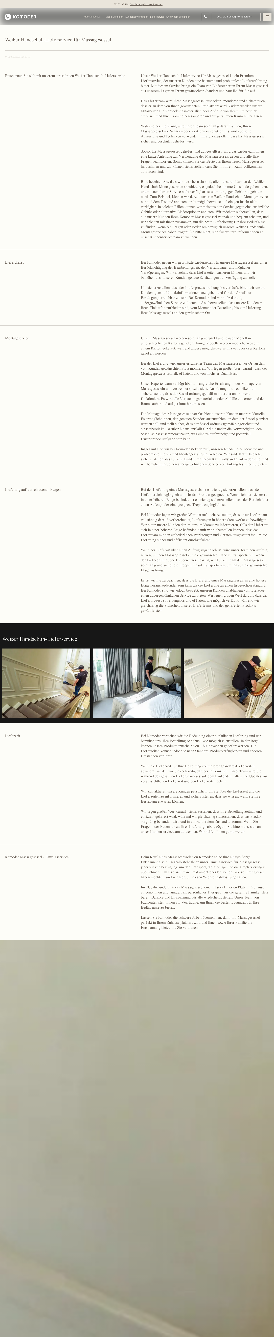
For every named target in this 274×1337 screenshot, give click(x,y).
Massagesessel (92, 16)
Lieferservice (157, 16)
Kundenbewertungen (136, 16)
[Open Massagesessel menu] (103, 17)
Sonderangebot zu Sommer (146, 4)
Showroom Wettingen (178, 16)
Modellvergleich (114, 16)
